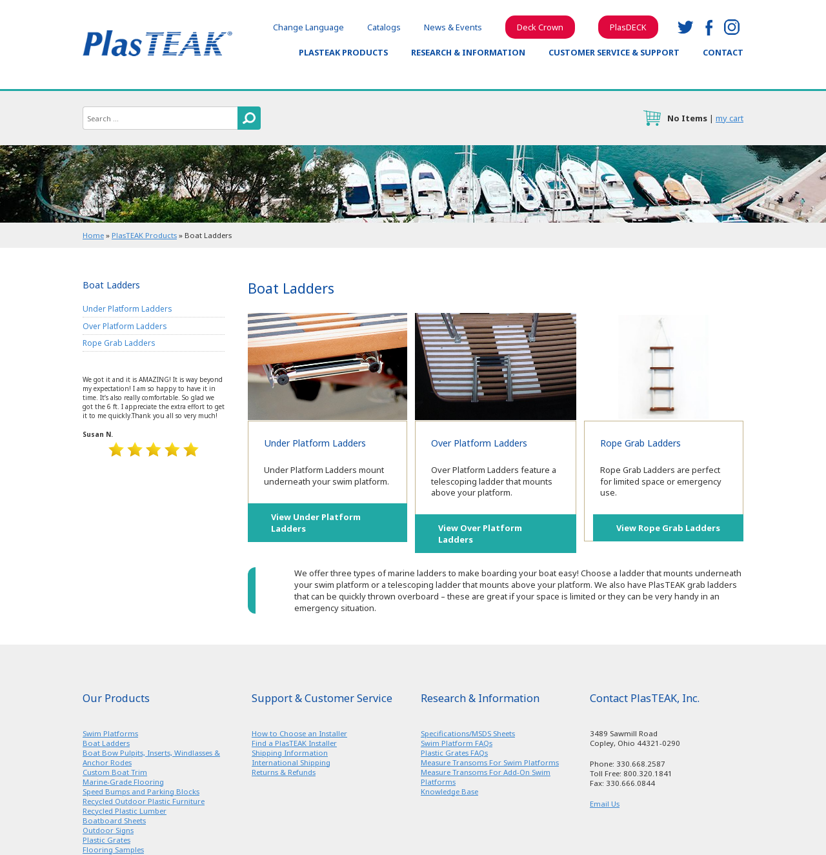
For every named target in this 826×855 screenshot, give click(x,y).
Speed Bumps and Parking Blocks (141, 791)
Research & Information (468, 52)
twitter (685, 27)
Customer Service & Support (614, 52)
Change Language (308, 27)
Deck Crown (540, 27)
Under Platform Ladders (327, 366)
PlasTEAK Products (343, 52)
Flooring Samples (113, 849)
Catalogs (384, 27)
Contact (723, 52)
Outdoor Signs (108, 830)
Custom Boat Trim (115, 772)
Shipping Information (290, 753)
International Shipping (291, 762)
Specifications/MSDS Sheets (468, 733)
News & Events (453, 27)
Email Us (605, 804)
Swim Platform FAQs (456, 743)
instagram (731, 27)
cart (651, 118)
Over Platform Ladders (495, 366)
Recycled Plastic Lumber (124, 811)
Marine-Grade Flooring (123, 782)
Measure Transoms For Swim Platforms (490, 762)
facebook (708, 27)
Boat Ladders (106, 743)
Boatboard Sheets (114, 820)
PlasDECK (628, 27)
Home (93, 235)
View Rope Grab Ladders (668, 528)
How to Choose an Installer (299, 733)
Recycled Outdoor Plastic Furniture (144, 801)
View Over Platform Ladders (480, 533)
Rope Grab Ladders (663, 366)
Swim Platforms (110, 733)
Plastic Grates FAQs (454, 753)
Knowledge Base (449, 791)
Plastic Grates (106, 840)
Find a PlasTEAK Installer (294, 743)
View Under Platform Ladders (316, 522)
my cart (729, 118)
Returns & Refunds (284, 772)
